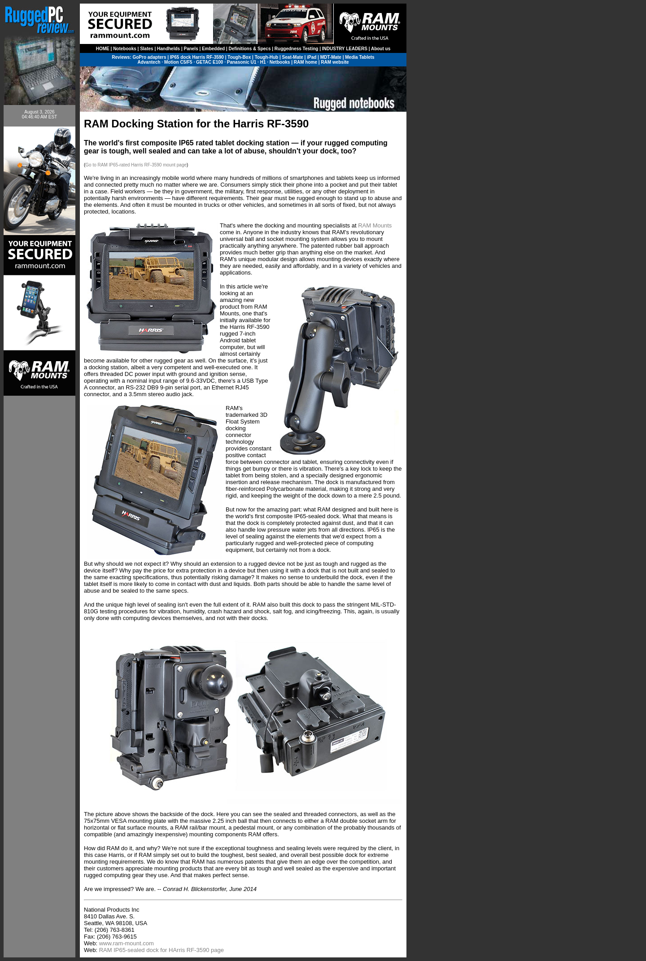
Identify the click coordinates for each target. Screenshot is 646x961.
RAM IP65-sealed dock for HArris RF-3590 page (161, 950)
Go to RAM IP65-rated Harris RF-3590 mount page (136, 164)
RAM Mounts (375, 225)
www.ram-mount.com (126, 943)
